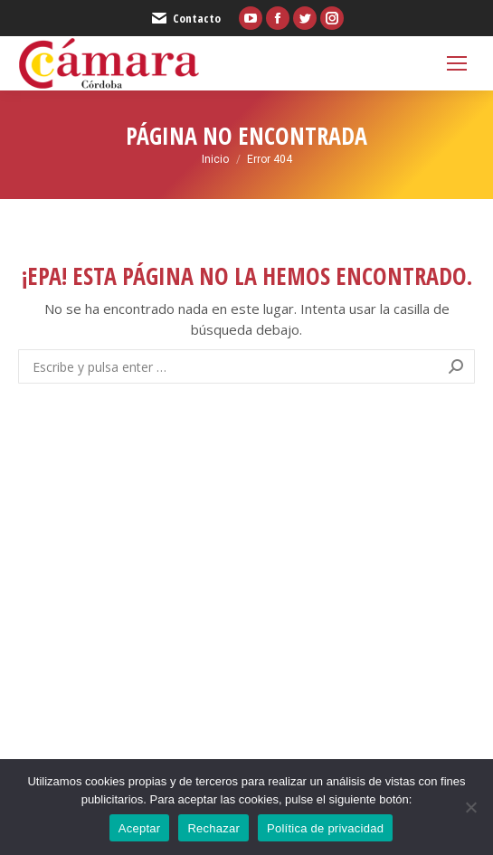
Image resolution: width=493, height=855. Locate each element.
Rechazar (213, 828)
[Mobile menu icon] (457, 63)
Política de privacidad (325, 828)
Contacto (185, 18)
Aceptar (140, 828)
